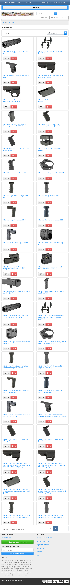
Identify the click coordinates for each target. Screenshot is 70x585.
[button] (22, 2)
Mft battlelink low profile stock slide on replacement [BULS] (50, 76)
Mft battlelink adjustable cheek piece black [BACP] (16, 76)
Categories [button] (46, 2)
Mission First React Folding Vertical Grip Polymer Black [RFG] (51, 367)
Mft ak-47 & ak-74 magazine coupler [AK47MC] (50, 52)
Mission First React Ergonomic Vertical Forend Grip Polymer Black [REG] (15, 367)
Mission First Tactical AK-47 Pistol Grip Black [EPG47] (15, 440)
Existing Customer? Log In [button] (17, 542)
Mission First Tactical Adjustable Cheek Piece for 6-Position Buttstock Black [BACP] (52, 415)
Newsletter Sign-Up (17, 553)
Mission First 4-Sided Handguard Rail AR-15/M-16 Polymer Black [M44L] (16, 316)
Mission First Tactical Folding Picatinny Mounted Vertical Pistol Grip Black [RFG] (51, 516)
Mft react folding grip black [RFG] (48, 196)
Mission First (17, 23)
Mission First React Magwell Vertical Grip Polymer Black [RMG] (16, 391)
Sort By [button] (7, 33)
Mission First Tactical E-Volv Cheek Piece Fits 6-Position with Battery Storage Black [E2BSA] (16, 491)
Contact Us (40, 548)
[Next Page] (66, 528)
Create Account (6, 538)
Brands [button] (57, 2)
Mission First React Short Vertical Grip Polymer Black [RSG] (50, 391)
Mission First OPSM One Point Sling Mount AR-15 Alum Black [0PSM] (52, 342)
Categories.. (35, 7)
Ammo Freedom (9, 2)
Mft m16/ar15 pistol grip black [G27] (14, 173)
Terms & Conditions (42, 541)
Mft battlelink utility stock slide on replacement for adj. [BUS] (14, 100)
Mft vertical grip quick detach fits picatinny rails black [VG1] (51, 292)
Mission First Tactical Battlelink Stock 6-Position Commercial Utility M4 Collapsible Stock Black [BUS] (51, 465)
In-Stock (63, 17)
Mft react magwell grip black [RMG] (14, 220)
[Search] (45, 13)
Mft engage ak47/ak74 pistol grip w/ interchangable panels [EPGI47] (14, 125)
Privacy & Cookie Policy (44, 538)
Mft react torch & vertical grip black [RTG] (16, 243)
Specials (44, 17)
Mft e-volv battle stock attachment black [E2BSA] (51, 100)
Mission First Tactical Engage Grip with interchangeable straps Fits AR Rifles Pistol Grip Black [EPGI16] (52, 491)
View (6, 58)
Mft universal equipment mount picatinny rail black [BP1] (16, 292)
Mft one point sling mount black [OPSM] (51, 173)
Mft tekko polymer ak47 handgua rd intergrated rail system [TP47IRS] (14, 268)
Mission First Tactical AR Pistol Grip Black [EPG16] (51, 440)
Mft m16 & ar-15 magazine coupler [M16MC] (49, 149)
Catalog (8, 23)
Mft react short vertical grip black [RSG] (50, 220)
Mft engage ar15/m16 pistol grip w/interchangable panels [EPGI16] (49, 125)
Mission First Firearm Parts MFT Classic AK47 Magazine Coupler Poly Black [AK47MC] (51, 317)
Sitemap (39, 552)
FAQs (28, 2)
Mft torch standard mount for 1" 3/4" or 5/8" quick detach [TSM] (51, 268)
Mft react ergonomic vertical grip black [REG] (15, 196)
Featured (54, 17)
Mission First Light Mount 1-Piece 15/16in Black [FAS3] (16, 342)
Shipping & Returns (42, 545)
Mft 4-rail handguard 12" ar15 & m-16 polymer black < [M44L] (15, 52)
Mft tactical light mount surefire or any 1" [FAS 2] (51, 243)
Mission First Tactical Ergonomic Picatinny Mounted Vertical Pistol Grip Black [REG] (16, 516)
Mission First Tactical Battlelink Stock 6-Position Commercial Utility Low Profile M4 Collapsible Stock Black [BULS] (17, 465)
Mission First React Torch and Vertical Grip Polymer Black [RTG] (17, 415)
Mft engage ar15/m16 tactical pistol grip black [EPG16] (16, 149)
